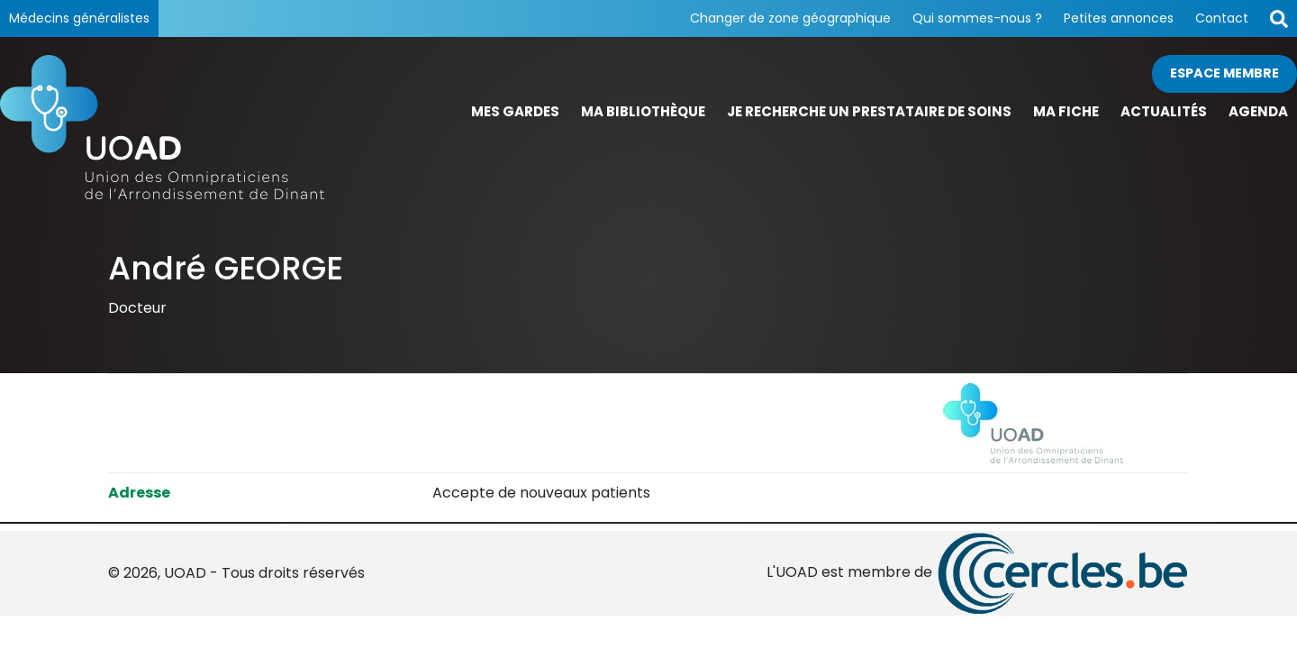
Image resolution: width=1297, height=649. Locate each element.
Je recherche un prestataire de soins (869, 111)
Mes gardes (515, 111)
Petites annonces (1119, 18)
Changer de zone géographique (790, 18)
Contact (1221, 18)
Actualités (1163, 111)
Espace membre (1224, 73)
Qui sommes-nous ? (977, 18)
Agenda (1258, 111)
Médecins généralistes (79, 18)
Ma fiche (1066, 111)
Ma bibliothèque (643, 111)
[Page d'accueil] (162, 127)
